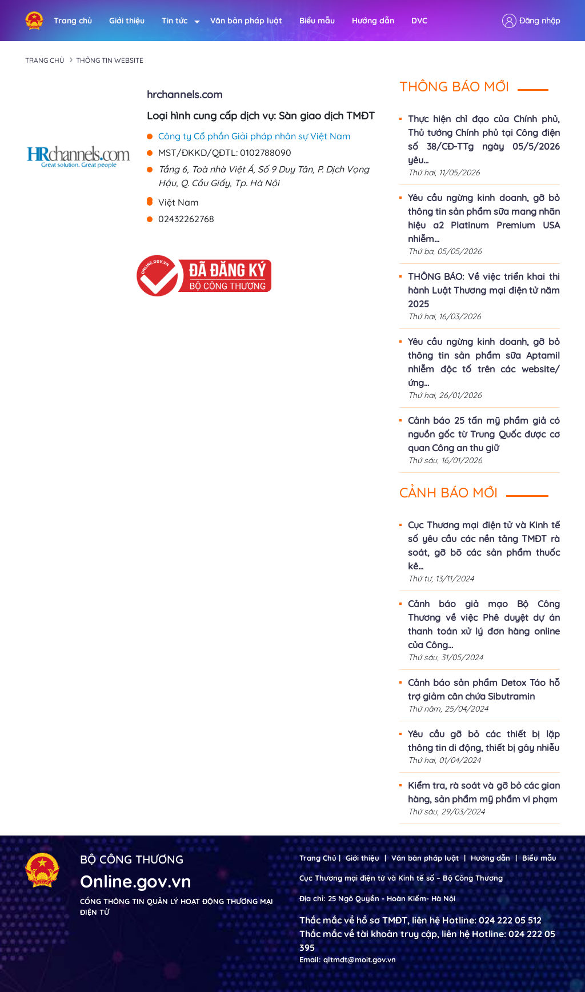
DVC (419, 20)
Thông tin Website (109, 60)
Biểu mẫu (317, 20)
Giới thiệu (127, 20)
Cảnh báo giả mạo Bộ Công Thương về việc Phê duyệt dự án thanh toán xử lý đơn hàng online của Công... (484, 624)
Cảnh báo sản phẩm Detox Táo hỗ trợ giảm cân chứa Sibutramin (484, 689)
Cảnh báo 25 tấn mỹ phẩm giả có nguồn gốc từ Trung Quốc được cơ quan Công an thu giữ (484, 434)
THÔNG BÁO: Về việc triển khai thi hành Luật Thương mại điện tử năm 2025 (484, 290)
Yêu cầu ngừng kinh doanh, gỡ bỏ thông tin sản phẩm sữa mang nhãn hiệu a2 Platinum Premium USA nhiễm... (484, 218)
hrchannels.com (184, 94)
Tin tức (177, 20)
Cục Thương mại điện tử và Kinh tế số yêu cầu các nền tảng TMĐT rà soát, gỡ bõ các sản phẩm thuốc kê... (484, 545)
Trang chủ (73, 20)
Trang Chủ (317, 857)
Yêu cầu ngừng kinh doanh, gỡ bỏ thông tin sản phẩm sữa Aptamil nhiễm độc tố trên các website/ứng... (484, 362)
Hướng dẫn (373, 20)
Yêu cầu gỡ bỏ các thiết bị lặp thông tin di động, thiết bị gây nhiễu (484, 740)
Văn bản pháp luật (246, 20)
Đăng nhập (539, 20)
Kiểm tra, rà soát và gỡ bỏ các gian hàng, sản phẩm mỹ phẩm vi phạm (484, 792)
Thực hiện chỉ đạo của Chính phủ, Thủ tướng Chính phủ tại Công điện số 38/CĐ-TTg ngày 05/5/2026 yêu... (484, 139)
